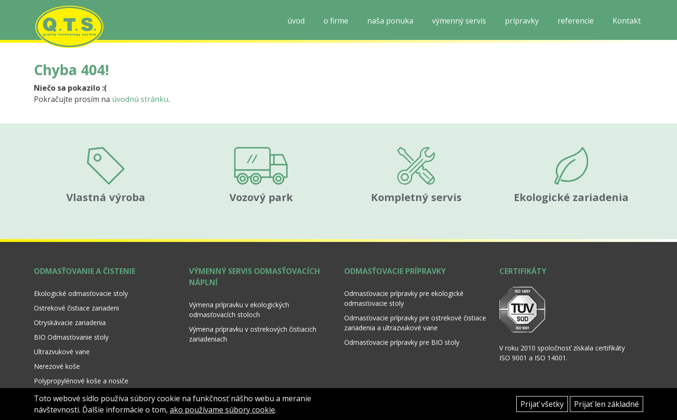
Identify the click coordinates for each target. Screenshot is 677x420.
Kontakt (627, 21)
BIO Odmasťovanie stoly (71, 326)
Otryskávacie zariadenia (70, 311)
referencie (576, 21)
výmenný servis (459, 21)
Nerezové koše (57, 355)
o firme (335, 21)
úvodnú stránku (140, 99)
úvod (296, 21)
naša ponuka (390, 21)
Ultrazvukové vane (62, 340)
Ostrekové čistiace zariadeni (76, 297)
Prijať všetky (542, 404)
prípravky (522, 21)
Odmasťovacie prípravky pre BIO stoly (401, 331)
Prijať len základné (606, 404)
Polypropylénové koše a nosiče (81, 370)
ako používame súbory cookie (222, 409)
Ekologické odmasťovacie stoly (81, 282)
